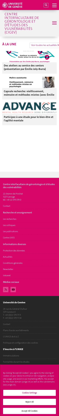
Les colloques (9, 225)
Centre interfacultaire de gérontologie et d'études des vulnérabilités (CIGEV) (22, 23)
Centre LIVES (9, 237)
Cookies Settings (29, 394)
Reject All (29, 402)
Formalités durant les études (16, 361)
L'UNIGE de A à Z (11, 336)
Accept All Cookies (29, 412)
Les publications (10, 231)
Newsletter (8, 269)
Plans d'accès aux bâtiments (16, 330)
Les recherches (9, 219)
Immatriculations (11, 355)
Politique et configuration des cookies (20, 342)
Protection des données (14, 250)
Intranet (7, 275)
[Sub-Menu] (54, 23)
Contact (6, 206)
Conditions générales (13, 263)
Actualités (7, 256)
